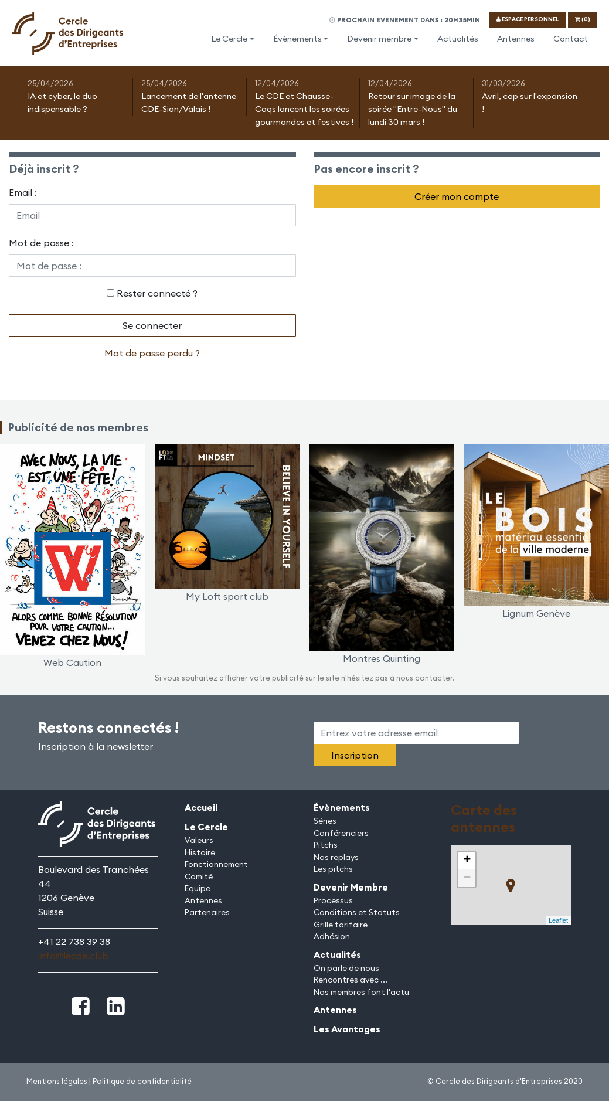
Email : (23, 192)
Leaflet (558, 920)
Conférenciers (341, 833)
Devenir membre (379, 38)
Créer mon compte (456, 196)
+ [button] (467, 860)
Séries (325, 820)
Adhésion (332, 936)
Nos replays (336, 857)
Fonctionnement (216, 864)
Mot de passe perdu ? (152, 353)
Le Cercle (229, 38)
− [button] (467, 878)
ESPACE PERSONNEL (527, 19)
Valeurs (199, 840)
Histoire (200, 852)
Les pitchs (333, 869)
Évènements (297, 38)
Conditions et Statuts (357, 912)
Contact (570, 38)
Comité (199, 876)
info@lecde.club (73, 955)
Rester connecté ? (157, 293)
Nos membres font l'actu (361, 992)
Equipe (197, 888)
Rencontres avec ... (350, 979)
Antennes (516, 38)
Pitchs (326, 845)
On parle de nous (346, 968)
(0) (582, 19)
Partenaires (207, 912)
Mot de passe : (41, 243)
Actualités (457, 38)
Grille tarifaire (341, 924)
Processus (333, 900)
